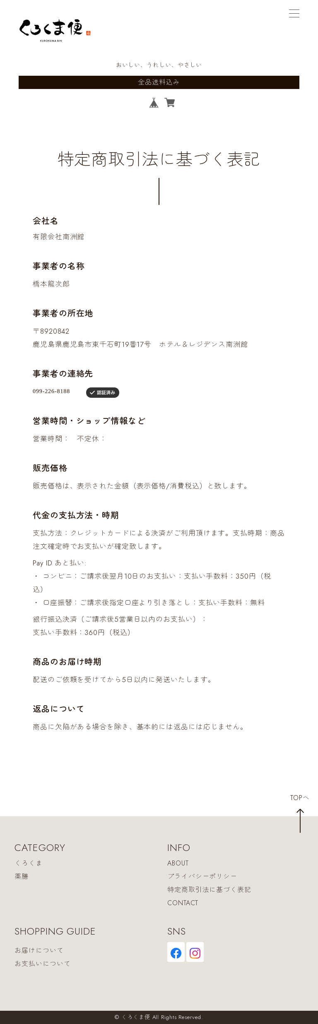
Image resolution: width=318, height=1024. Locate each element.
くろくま (28, 863)
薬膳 (21, 876)
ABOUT (178, 863)
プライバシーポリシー (202, 876)
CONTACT (182, 903)
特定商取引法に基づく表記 (209, 889)
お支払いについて (42, 964)
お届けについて (38, 951)
